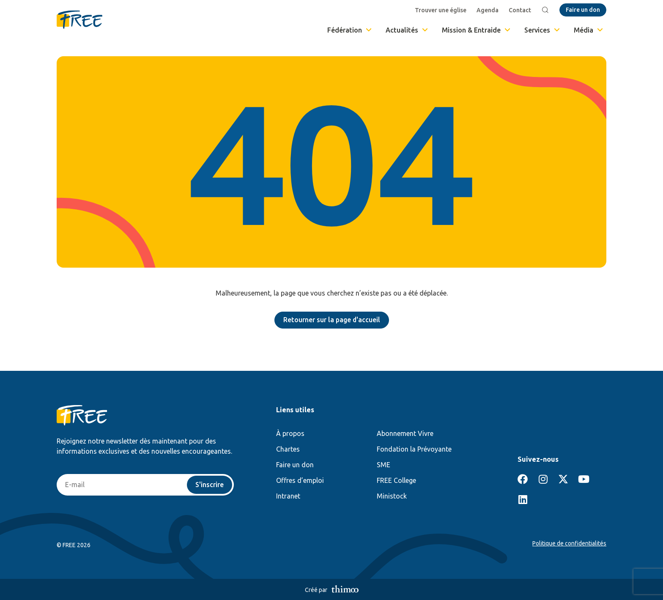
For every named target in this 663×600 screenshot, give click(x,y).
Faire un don (295, 464)
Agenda (488, 10)
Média (589, 30)
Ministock (392, 496)
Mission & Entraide (477, 30)
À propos (290, 433)
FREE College (396, 480)
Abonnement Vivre (405, 433)
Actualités (407, 30)
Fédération (350, 30)
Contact (520, 10)
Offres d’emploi (300, 480)
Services (542, 30)
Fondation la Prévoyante (414, 449)
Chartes (288, 449)
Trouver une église (441, 10)
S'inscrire (209, 485)
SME (383, 464)
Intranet (288, 496)
